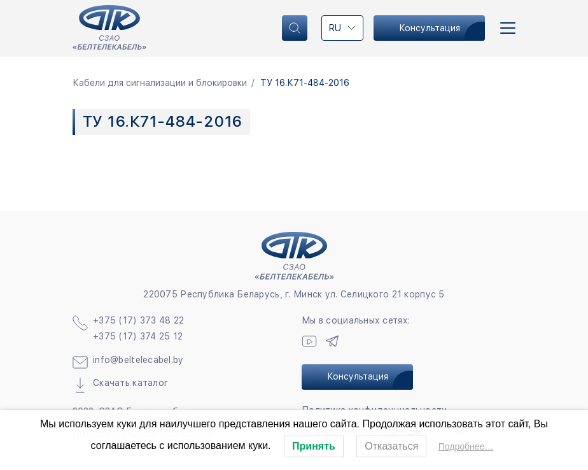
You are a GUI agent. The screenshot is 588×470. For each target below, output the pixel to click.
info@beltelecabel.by (138, 360)
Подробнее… (466, 446)
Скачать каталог (130, 383)
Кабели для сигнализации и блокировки (160, 83)
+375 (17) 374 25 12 (138, 336)
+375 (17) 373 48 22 (138, 320)
